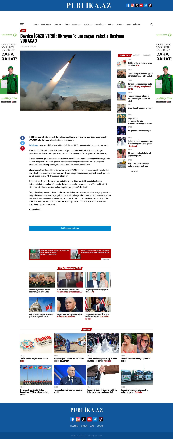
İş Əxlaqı (100, 426)
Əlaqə (92, 426)
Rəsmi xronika (46, 24)
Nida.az (35, 24)
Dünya (67, 24)
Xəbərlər (84, 426)
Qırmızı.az (57, 24)
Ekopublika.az (99, 24)
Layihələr (136, 24)
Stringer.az (76, 24)
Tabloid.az (87, 24)
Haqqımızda (74, 426)
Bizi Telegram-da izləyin (70, 228)
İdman (128, 24)
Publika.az (33, 145)
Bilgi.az (110, 24)
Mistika (119, 24)
